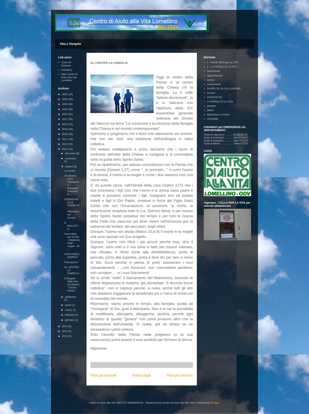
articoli (210, 79)
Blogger (215, 402)
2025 (65, 99)
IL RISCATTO (71, 225)
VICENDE (212, 118)
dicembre (70, 153)
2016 (65, 144)
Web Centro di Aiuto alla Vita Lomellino (69, 77)
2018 (65, 134)
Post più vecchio (180, 375)
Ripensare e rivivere (218, 114)
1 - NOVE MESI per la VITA (222, 62)
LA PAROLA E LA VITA (220, 101)
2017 (65, 139)
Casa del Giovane (66, 64)
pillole (210, 110)
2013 (65, 331)
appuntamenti (214, 75)
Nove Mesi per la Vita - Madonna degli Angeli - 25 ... (71, 241)
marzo (69, 309)
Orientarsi (66, 69)
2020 (65, 124)
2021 (65, 119)
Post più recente (103, 375)
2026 (65, 94)
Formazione (71, 262)
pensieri (211, 105)
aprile (68, 305)
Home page (141, 375)
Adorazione (213, 71)
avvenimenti (214, 84)
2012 (65, 336)
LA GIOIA (69, 170)
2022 (65, 114)
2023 (65, 109)
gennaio (70, 319)
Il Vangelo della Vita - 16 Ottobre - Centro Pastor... (71, 284)
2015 (65, 149)
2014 (65, 326)
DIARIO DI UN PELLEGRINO (223, 88)
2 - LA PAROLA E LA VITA (222, 66)
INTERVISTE (214, 97)
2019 (65, 129)
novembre (70, 158)
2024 (65, 104)
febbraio (70, 314)
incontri (211, 92)
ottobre (69, 166)
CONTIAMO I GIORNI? (71, 256)
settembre (70, 296)
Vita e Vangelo (70, 43)
